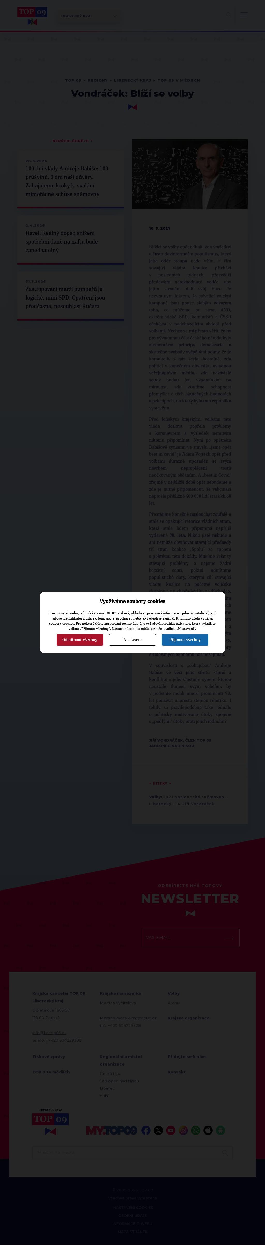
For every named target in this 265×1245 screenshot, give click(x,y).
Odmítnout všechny (79, 640)
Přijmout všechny (185, 640)
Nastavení (132, 640)
